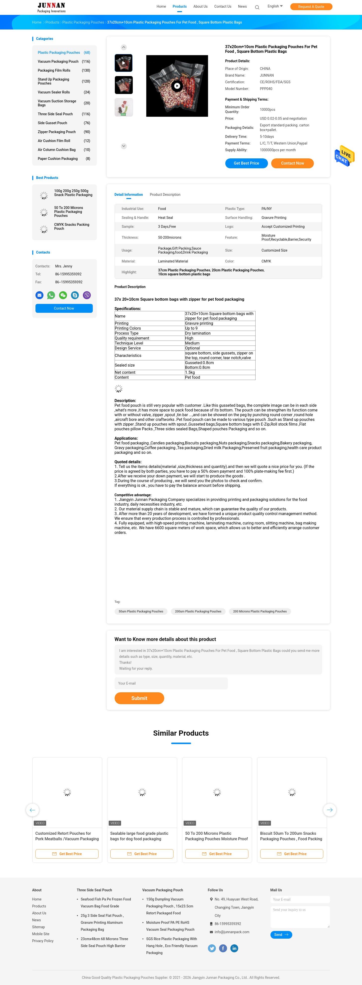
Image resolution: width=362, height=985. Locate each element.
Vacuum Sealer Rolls (64, 92)
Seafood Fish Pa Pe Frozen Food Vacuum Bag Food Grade (106, 902)
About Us (39, 913)
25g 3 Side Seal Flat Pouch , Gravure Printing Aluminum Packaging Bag (102, 922)
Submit (139, 698)
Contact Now (64, 308)
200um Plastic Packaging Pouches (198, 611)
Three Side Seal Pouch (64, 114)
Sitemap (38, 927)
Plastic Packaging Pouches (64, 52)
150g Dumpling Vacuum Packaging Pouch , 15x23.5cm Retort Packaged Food (169, 906)
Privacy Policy (43, 941)
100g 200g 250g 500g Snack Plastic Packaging (73, 193)
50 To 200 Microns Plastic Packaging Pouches (68, 212)
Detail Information (129, 195)
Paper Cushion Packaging (64, 158)
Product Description (165, 195)
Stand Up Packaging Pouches (64, 81)
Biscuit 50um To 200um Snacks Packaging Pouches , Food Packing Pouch (291, 839)
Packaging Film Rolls (64, 70)
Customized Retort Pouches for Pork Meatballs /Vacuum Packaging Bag (67, 839)
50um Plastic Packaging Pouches (141, 611)
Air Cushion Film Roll (64, 140)
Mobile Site (41, 934)
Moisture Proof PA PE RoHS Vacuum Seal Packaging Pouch (170, 926)
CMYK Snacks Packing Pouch (72, 227)
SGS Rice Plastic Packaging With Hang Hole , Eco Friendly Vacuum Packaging (172, 946)
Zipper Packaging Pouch (64, 131)
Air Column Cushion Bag (64, 149)
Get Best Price (246, 163)
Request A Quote (311, 7)
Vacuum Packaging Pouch (64, 61)
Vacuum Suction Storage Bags (64, 103)
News (36, 920)
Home (37, 899)
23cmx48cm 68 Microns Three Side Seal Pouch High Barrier (104, 942)
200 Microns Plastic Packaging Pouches (260, 611)
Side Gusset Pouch (64, 122)
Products (39, 906)
